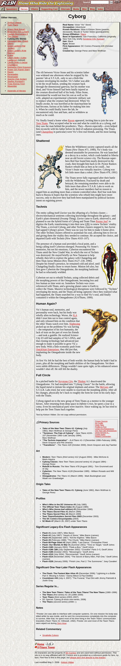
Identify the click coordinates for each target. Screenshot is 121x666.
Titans (83, 34)
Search (86, 2)
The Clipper (12, 36)
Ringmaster (12, 76)
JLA (75, 315)
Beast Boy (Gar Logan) (18, 31)
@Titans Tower (45, 647)
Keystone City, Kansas (93, 39)
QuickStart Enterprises (47, 349)
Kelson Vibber (67, 662)
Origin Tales (99, 425)
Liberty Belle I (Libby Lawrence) (16, 59)
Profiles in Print (101, 427)
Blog (92, 9)
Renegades (12, 74)
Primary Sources (101, 421)
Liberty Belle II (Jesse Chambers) (17, 63)
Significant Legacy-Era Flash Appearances (61, 527)
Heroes (24, 9)
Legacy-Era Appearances (104, 429)
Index (100, 9)
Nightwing (74, 323)
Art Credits (99, 423)
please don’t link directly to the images (87, 657)
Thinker (82, 381)
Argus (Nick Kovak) (16, 29)
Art (38, 451)
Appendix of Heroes (16, 91)
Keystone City (65, 381)
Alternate (65, 9)
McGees (104, 387)
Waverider (12, 86)
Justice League (14, 22)
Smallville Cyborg (50, 635)
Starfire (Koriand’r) (15, 81)
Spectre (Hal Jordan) (17, 79)
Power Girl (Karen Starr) (18, 69)
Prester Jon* (102, 221)
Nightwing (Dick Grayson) (19, 67)
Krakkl (10, 55)
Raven (71, 120)
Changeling (47, 131)
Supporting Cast (49, 9)
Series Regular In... (102, 433)
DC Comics (71, 653)
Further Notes (100, 434)
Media (76, 9)
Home (39, 644)
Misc (84, 9)
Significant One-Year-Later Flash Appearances (64, 567)
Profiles (40, 498)
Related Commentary (103, 436)
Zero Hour (61, 623)
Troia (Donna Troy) (16, 84)
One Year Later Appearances (106, 431)
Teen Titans (42, 123)
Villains (34, 9)
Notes (39, 607)
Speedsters (11, 9)
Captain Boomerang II (17, 34)
